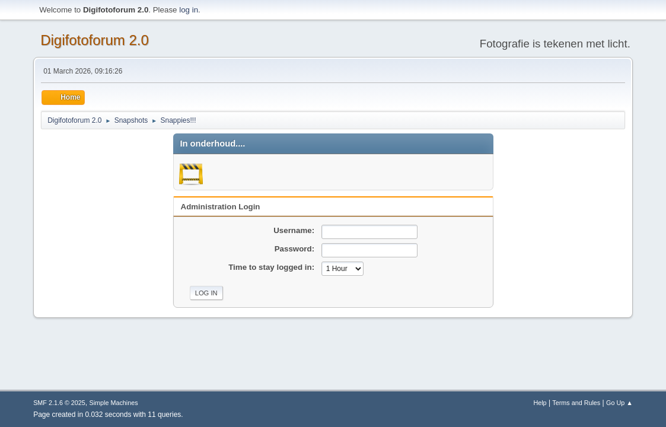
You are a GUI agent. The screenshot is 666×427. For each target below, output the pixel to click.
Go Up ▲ (619, 402)
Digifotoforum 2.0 (94, 40)
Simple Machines (113, 402)
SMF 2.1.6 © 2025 (59, 402)
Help (539, 402)
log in (188, 9)
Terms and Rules (576, 402)
